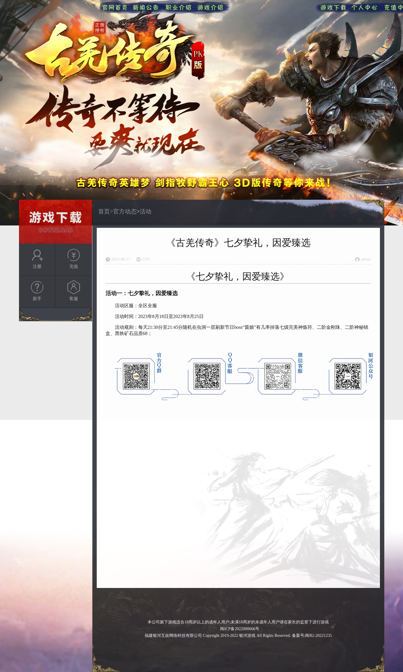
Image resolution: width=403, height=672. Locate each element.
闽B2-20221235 (318, 635)
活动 (145, 211)
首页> (105, 211)
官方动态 (124, 211)
